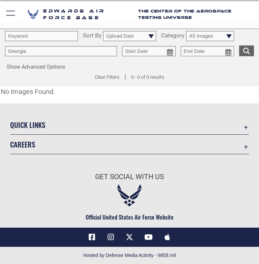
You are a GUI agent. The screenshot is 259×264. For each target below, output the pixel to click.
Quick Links (27, 125)
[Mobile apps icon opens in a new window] (167, 237)
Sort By (92, 36)
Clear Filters (107, 77)
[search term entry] (41, 36)
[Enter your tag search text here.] (61, 51)
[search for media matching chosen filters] (246, 50)
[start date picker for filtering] (149, 51)
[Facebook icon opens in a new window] (92, 237)
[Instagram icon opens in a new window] (111, 237)
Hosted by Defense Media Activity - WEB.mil (129, 255)
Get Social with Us (129, 177)
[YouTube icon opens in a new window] (148, 237)
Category (172, 36)
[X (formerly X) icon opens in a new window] (129, 237)
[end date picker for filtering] (207, 51)
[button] (11, 14)
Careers (22, 144)
